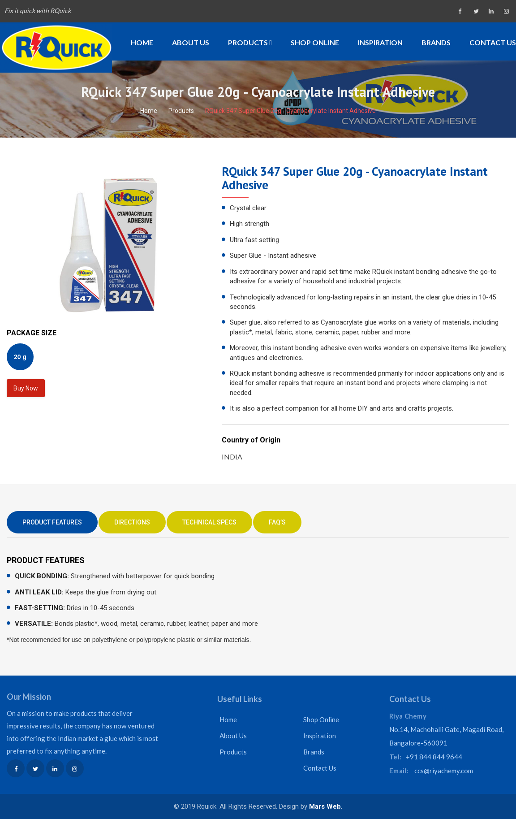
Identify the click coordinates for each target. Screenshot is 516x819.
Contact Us (492, 42)
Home (142, 42)
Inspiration (380, 42)
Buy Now (25, 388)
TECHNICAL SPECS (209, 522)
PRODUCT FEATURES (52, 522)
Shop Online (315, 42)
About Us (190, 42)
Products (250, 42)
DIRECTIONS (132, 522)
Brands (436, 42)
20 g (20, 356)
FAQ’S (277, 522)
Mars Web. (326, 806)
